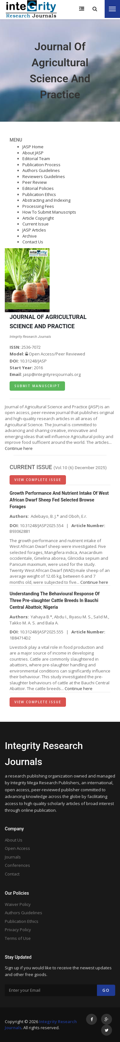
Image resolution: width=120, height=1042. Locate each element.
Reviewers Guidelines (43, 176)
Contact (12, 874)
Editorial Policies (38, 188)
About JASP (33, 153)
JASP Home (33, 147)
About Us (13, 840)
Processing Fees (38, 206)
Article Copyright (38, 218)
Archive (29, 236)
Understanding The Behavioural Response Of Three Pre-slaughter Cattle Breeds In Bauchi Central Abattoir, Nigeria (55, 600)
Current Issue (35, 224)
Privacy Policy (18, 929)
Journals (13, 857)
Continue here (19, 448)
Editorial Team (36, 158)
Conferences (17, 865)
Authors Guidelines (41, 170)
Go (106, 990)
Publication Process (41, 164)
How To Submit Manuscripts (49, 212)
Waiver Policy (18, 904)
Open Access (17, 848)
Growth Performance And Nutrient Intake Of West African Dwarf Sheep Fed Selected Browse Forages (59, 500)
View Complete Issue (37, 479)
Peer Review (34, 182)
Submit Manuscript (37, 386)
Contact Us (32, 242)
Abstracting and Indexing (46, 200)
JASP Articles (34, 230)
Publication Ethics (39, 194)
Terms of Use (18, 938)
